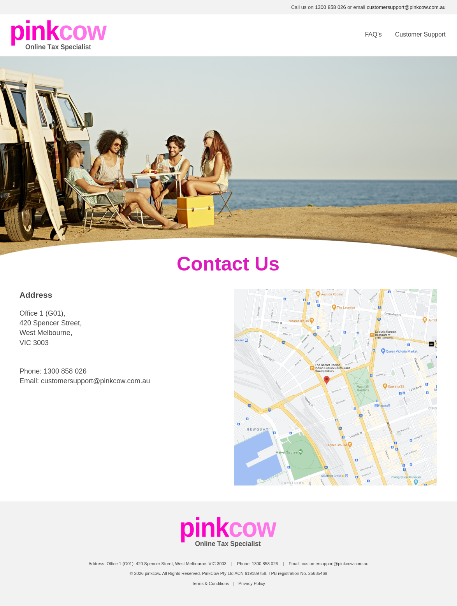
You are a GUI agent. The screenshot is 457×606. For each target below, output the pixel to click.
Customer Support (420, 34)
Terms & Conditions (210, 583)
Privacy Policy (252, 583)
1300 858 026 (330, 7)
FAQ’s (373, 34)
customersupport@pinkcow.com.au (406, 7)
